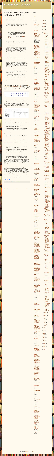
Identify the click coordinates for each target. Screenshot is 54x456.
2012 (44, 334)
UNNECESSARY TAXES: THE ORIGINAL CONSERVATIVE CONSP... (47, 172)
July (44, 316)
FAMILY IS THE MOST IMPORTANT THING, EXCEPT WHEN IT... (47, 107)
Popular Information (37, 289)
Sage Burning (36, 199)
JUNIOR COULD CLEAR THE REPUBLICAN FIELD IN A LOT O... (46, 274)
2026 (44, 20)
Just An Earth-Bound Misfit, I (36, 193)
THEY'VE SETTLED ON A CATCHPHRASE (47, 47)
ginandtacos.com (36, 148)
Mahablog (35, 209)
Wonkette (35, 410)
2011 (44, 336)
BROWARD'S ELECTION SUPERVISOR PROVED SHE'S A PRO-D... (47, 196)
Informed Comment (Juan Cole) (37, 176)
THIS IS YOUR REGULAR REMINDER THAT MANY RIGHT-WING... (47, 227)
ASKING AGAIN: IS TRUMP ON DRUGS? (46, 182)
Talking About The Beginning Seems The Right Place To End (37, 251)
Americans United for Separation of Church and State (36, 60)
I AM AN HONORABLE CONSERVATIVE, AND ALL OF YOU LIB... (47, 38)
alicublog (35, 33)
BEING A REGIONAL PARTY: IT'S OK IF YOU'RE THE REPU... (47, 127)
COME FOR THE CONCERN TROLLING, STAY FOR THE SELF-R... (47, 89)
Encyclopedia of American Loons (36, 136)
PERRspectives (36, 267)
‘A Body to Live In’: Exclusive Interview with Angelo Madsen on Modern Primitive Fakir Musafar (37, 105)
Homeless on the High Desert (36, 164)
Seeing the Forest (36, 345)
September (45, 313)
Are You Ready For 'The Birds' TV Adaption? (36, 98)
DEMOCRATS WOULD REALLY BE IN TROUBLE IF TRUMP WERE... (46, 282)
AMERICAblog (36, 45)
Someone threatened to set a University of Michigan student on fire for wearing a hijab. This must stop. (37, 368)
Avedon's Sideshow (37, 62)
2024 (44, 23)
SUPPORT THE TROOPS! (46, 306)
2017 (44, 327)
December (45, 33)
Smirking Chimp (36, 359)
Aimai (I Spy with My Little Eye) (36, 24)
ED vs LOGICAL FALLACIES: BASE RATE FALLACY (37, 150)
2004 (44, 346)
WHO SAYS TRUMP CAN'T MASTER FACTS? (46, 140)
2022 (44, 26)
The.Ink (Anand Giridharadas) (36, 385)
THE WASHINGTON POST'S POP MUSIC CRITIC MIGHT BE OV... (47, 163)
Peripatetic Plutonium (37, 207)
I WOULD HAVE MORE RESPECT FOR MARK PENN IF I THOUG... (47, 201)
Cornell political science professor (15, 55)
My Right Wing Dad (37, 236)
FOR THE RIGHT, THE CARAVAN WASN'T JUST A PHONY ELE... (47, 102)
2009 (44, 339)
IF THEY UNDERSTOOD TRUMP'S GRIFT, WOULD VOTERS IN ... (47, 43)
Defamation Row (36, 403)
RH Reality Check (36, 325)
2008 (44, 340)
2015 (44, 330)
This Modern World (37, 390)
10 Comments (18, 181)
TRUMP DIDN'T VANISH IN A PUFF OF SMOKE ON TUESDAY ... (46, 237)
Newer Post (6, 188)
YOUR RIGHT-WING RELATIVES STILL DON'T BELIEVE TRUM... (46, 66)
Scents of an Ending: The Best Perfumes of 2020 (37, 351)
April (45, 321)
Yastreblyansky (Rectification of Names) (36, 426)
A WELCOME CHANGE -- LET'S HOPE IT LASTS (46, 154)
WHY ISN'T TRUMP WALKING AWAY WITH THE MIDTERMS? (46, 288)
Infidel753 (35, 171)
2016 (44, 328)
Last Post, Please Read (37, 432)
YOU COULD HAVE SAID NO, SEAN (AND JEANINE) (46, 267)
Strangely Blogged (36, 372)
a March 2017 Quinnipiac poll (16, 86)
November (45, 35)
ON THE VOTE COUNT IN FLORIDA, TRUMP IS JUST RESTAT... (47, 205)
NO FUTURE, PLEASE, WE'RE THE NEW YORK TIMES (46, 158)
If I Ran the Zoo (36, 168)
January (45, 325)
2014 (44, 331)
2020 (44, 29)
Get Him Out (35, 76)
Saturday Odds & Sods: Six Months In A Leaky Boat (37, 141)
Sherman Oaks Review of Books (36, 349)
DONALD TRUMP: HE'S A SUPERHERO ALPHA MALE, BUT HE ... (47, 113)
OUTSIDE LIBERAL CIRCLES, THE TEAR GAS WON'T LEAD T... (46, 84)
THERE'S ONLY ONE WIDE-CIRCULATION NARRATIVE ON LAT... (46, 123)
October (45, 312)
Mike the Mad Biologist (36, 224)
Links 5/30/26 (36, 225)
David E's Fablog (36, 109)
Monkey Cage (36, 231)
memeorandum (36, 216)
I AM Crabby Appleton (37, 382)
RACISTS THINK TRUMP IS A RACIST (46, 241)
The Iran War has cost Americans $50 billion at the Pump (37, 178)
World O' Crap (36, 415)
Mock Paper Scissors (37, 228)
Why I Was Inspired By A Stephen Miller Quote (37, 412)
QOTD (35, 146)
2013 (44, 333)
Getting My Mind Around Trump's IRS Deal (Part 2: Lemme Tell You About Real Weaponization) (37, 341)
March (45, 322)
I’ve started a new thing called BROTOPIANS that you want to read (37, 398)
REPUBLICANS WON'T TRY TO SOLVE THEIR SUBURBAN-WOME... (47, 216)
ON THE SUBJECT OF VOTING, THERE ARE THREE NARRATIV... (47, 144)
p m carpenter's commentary (36, 255)
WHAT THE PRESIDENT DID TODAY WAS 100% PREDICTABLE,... (47, 246)
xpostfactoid (36, 420)
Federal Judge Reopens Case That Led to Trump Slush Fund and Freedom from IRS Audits (37, 116)
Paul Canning (36, 263)
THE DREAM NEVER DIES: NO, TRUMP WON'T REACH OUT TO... (47, 251)
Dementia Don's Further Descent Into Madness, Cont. (37, 160)
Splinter (35, 365)
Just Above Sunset (36, 189)
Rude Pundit (36, 338)
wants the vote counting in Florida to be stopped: (16, 17)
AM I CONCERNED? (46, 270)
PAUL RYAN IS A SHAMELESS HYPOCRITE (46, 278)
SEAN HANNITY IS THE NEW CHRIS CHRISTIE (46, 167)
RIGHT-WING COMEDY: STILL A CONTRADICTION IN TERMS (47, 302)
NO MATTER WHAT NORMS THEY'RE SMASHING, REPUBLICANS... (47, 232)
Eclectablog (35, 128)
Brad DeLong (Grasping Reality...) (37, 83)
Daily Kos (35, 101)
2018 (44, 32)
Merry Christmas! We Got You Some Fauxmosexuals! (37, 417)
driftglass (35, 124)
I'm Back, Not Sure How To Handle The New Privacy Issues (36, 27)
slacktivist (35, 354)
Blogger (33, 451)
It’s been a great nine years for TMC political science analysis (37, 233)
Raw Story (35, 303)
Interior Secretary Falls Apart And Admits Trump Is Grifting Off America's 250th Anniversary (37, 285)
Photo (34, 67)
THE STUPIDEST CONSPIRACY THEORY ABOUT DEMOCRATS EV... (46, 177)
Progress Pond (36, 299)
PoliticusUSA (36, 282)
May (45, 319)
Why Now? (35, 406)
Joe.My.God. (36, 184)
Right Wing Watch (37, 331)
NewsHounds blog (36, 249)
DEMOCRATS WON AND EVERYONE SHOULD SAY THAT (46, 256)
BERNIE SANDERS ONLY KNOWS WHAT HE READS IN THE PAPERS (47, 221)
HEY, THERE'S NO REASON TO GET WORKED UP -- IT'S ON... (47, 132)
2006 (44, 343)
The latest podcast (36, 80)
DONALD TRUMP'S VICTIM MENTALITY (46, 309)
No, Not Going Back (37, 346)
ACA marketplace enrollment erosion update (36, 422)
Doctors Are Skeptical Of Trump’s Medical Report (37, 186)
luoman (26, 451)
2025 (44, 22)
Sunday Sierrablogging (37, 169)
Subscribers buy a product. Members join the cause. (37, 296)
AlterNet (35, 39)
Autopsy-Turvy (36, 428)
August (45, 315)
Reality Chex (36, 315)
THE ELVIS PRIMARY (46, 80)
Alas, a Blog (35, 30)
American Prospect (37, 57)
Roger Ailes (35, 332)
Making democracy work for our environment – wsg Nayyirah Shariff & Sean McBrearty (36, 131)
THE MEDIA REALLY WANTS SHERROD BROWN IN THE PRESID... (46, 97)
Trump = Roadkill (36, 110)
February (45, 324)
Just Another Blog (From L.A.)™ (36, 198)
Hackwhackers (36, 158)
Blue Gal (35, 79)
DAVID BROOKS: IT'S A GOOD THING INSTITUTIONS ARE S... (47, 76)
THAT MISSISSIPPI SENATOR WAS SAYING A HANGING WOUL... (47, 210)
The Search (35, 31)
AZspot (35, 66)
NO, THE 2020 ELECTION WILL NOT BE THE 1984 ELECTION (46, 191)
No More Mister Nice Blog (17, 4)
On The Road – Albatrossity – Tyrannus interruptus (37, 71)
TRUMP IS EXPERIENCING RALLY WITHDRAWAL (47, 61)
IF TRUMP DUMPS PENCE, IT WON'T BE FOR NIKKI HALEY (47, 149)
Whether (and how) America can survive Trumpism (37, 47)
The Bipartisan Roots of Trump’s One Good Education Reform (37, 279)
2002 (44, 349)
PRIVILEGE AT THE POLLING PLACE (46, 293)
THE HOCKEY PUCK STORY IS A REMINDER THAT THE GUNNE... (46, 56)
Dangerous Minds (36, 102)
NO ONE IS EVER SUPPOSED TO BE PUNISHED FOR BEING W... (47, 51)
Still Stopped (35, 190)
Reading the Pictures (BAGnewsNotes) (37, 310)
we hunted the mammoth (36, 396)
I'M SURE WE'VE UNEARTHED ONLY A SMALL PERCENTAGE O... (47, 71)
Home (17, 188)
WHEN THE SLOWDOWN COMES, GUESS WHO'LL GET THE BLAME (46, 297)
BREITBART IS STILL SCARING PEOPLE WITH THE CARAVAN (47, 186)
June (45, 318)
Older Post (27, 188)
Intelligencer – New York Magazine (37, 182)
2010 (44, 337)
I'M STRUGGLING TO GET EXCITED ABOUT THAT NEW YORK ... (47, 118)
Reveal (35, 319)
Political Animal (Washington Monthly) (36, 277)
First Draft (35, 139)
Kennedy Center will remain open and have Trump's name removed (37, 88)
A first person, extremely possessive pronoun (37, 356)
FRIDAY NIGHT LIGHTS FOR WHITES (46, 93)
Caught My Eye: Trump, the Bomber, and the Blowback (36, 312)
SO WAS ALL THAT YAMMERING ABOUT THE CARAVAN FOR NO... (47, 261)
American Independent (36, 51)
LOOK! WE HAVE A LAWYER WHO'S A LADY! (47, 136)
